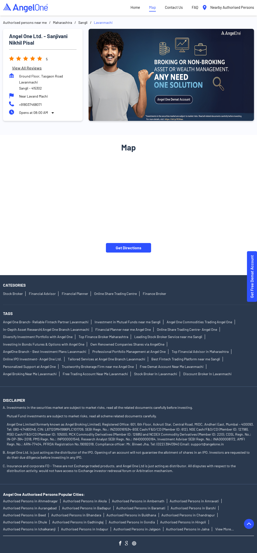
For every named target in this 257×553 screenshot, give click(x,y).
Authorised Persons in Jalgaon (137, 529)
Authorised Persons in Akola (85, 501)
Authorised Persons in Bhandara (76, 515)
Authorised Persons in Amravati (194, 501)
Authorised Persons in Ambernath (138, 501)
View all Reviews (27, 67)
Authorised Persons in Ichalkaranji (29, 529)
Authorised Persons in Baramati (140, 508)
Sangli (83, 22)
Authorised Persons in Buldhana (131, 515)
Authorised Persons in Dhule (25, 522)
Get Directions (128, 247)
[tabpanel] (171, 75)
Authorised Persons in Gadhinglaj (77, 522)
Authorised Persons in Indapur (84, 529)
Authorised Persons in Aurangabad (30, 508)
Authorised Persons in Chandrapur (188, 515)
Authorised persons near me (25, 22)
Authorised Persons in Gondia (132, 522)
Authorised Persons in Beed (24, 515)
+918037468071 (30, 104)
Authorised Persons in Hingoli (183, 522)
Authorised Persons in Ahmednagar (30, 501)
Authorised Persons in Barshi (193, 508)
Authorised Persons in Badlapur (86, 508)
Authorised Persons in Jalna (187, 529)
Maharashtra (62, 22)
